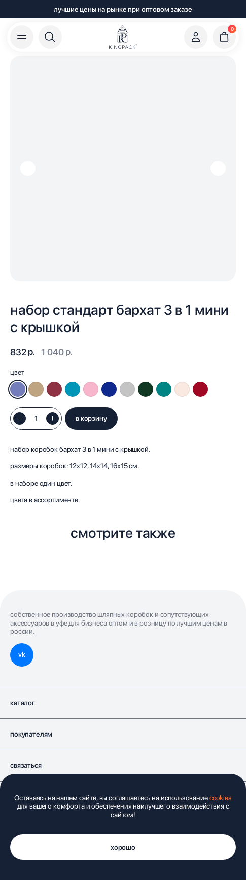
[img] (123, 37)
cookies (220, 798)
